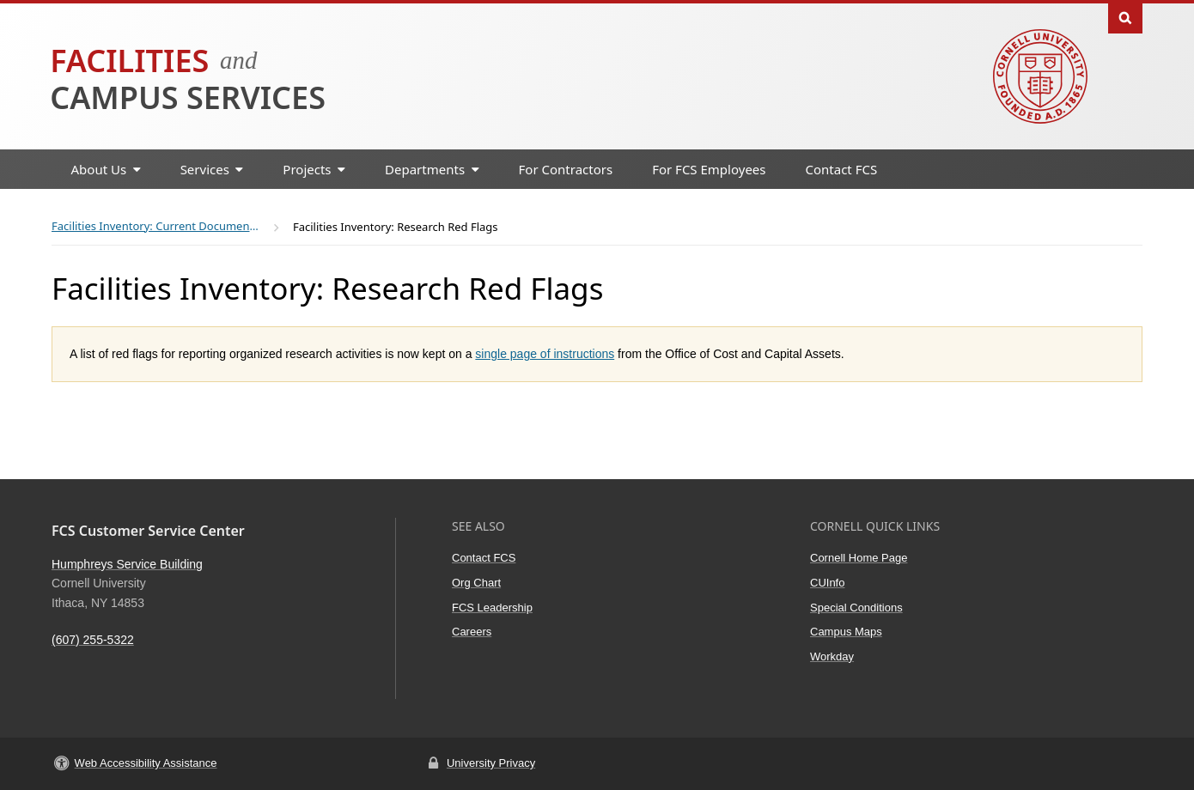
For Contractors (566, 169)
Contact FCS (842, 169)
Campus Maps (846, 631)
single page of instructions (544, 354)
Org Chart (476, 582)
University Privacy (491, 763)
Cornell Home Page (858, 557)
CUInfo (827, 582)
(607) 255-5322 (93, 640)
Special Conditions (856, 607)
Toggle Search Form (1125, 16)
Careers (471, 631)
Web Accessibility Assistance (146, 763)
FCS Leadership (492, 607)
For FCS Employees (708, 169)
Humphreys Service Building (127, 564)
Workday (832, 656)
